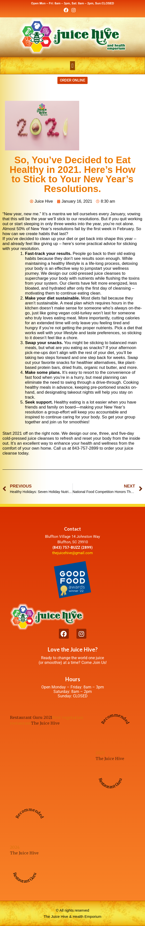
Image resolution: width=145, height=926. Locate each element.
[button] (72, 65)
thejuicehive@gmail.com (72, 553)
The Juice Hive (45, 723)
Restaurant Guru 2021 (31, 717)
